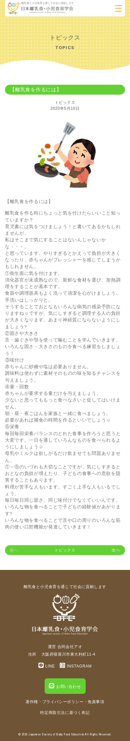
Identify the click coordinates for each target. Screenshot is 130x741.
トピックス (65, 102)
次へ (116, 550)
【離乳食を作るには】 (36, 89)
